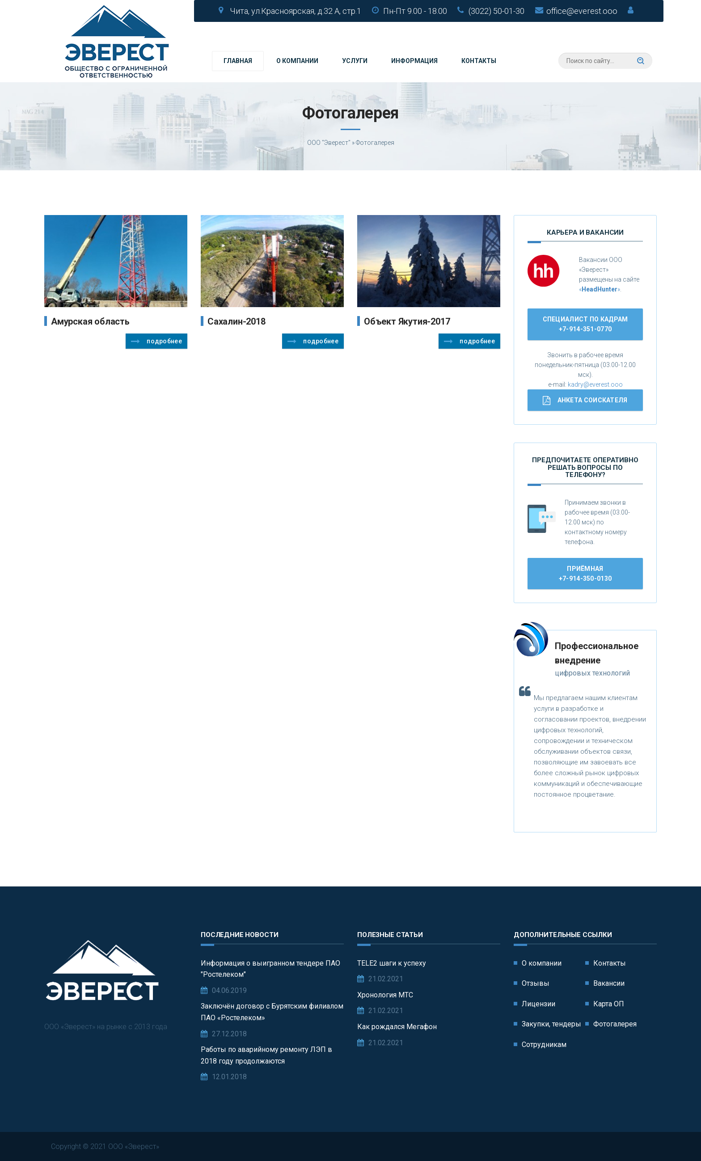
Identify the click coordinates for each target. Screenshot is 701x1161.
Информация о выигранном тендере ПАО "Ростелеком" (270, 969)
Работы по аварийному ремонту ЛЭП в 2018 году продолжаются (266, 1055)
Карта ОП (608, 1004)
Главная (238, 60)
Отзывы (535, 983)
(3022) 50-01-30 (496, 11)
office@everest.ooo (581, 11)
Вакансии (609, 983)
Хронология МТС (385, 995)
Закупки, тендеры (551, 1024)
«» (599, 289)
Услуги (354, 60)
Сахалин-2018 (236, 321)
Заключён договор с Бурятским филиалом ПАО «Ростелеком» (272, 1012)
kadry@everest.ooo (595, 384)
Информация (414, 60)
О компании (297, 60)
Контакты (478, 60)
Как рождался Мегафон (397, 1026)
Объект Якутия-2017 (407, 321)
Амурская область (90, 321)
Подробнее (156, 341)
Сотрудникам (544, 1044)
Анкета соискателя (585, 400)
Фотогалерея (615, 1024)
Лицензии (538, 1004)
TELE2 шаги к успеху (391, 963)
